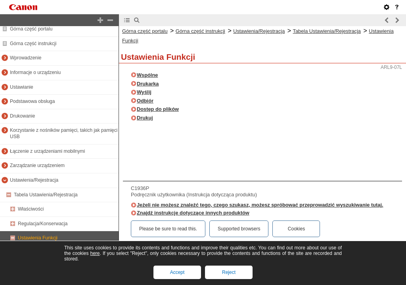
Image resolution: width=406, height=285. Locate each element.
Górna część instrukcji (33, 43)
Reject (229, 272)
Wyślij (144, 92)
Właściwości (31, 209)
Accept (177, 272)
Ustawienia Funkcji (37, 238)
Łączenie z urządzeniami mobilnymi (47, 151)
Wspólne (147, 75)
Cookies (296, 229)
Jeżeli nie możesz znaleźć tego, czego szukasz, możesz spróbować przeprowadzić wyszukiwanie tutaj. (260, 205)
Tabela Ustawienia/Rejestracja (46, 195)
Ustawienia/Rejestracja (34, 180)
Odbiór (145, 101)
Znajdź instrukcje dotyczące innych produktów (193, 213)
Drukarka (148, 84)
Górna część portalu (31, 29)
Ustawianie (21, 87)
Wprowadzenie (25, 58)
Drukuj (145, 118)
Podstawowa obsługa (32, 101)
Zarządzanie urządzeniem (37, 165)
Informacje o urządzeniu (35, 72)
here (95, 253)
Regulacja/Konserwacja (42, 223)
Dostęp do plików (158, 109)
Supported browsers (239, 229)
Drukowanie (22, 116)
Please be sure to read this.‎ (168, 229)
